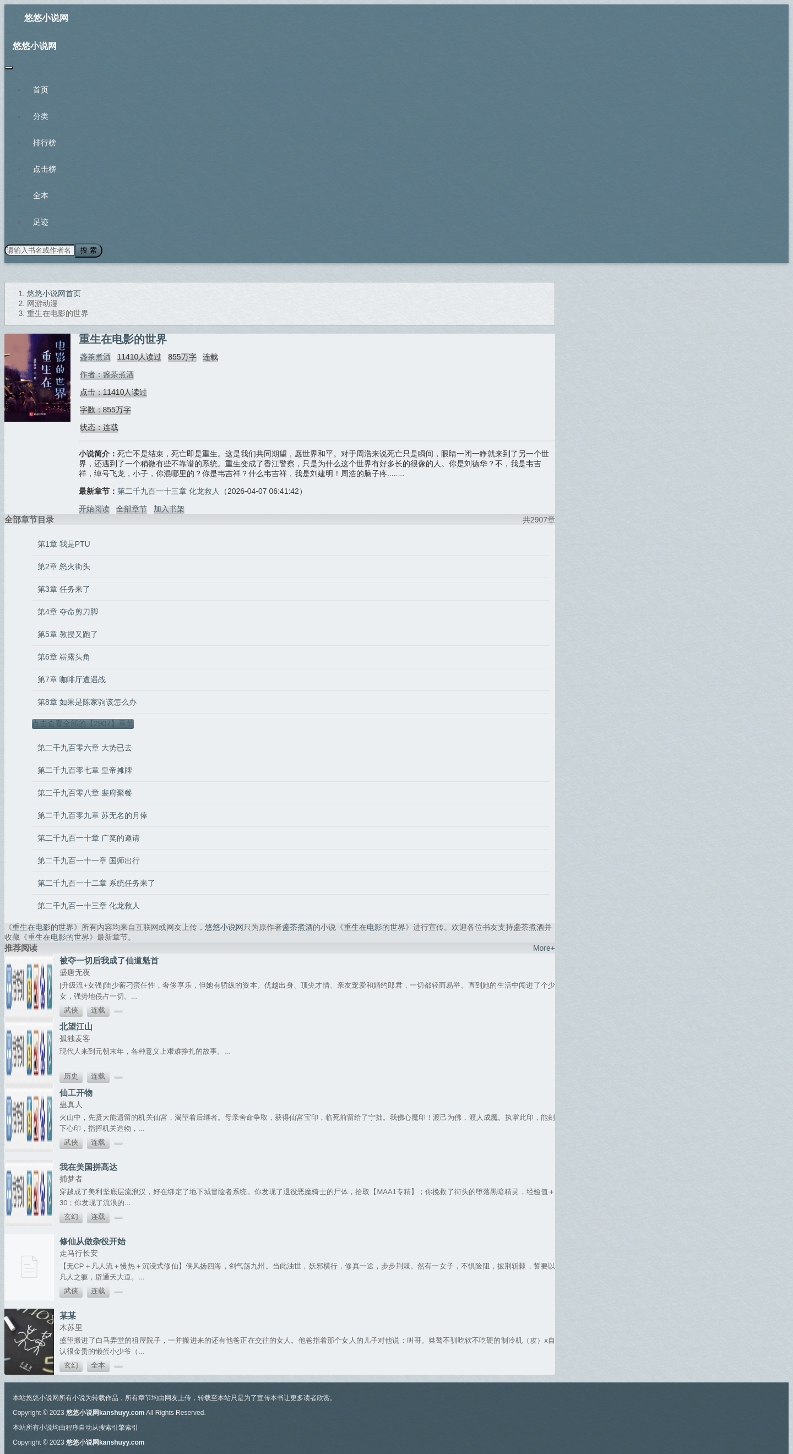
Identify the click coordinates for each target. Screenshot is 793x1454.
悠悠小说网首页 (54, 292)
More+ (544, 947)
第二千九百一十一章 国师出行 (88, 859)
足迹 (40, 221)
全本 (40, 195)
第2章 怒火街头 (63, 565)
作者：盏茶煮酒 (106, 373)
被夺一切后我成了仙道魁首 (109, 959)
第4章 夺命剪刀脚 (67, 610)
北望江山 (76, 1025)
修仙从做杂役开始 (92, 1240)
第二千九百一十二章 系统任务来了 (96, 882)
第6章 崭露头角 (63, 655)
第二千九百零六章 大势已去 (84, 746)
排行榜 (44, 142)
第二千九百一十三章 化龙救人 (168, 490)
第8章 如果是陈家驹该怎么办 (87, 700)
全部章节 (131, 507)
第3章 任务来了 (63, 588)
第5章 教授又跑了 (67, 633)
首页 (40, 89)
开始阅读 (94, 507)
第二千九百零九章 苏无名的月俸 (92, 814)
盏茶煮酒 (94, 355)
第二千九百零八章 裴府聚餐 (84, 791)
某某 (67, 1314)
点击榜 (44, 169)
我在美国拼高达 (88, 1165)
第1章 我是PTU (63, 542)
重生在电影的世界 (43, 926)
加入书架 (169, 507)
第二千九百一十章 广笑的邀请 (88, 836)
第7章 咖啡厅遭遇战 (71, 678)
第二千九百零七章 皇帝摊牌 (84, 769)
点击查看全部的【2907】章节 (83, 722)
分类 (40, 116)
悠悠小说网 (46, 18)
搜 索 (87, 250)
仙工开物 (76, 1091)
